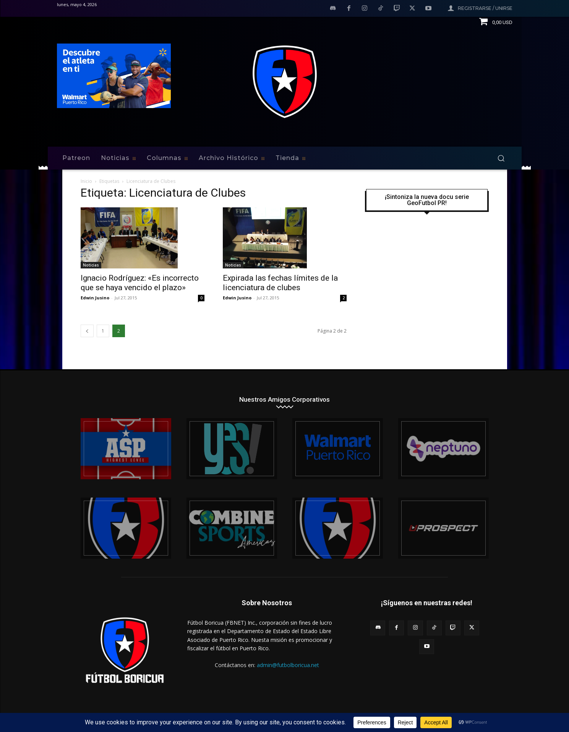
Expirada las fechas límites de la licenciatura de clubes (280, 282)
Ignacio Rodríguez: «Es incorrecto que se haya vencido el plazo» (140, 282)
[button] (501, 158)
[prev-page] (87, 331)
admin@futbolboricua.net (288, 665)
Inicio (86, 181)
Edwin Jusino (95, 298)
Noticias (91, 265)
